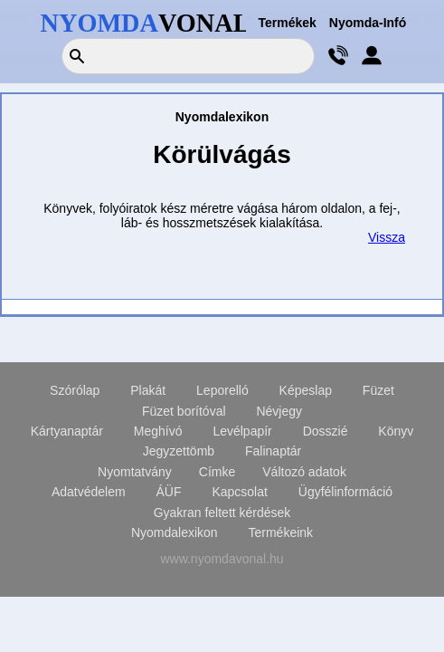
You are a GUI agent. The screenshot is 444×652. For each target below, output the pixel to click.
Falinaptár (273, 451)
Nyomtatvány (135, 472)
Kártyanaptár (67, 431)
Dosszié (325, 431)
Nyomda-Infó (368, 22)
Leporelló (222, 390)
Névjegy (279, 411)
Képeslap (305, 390)
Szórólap (74, 390)
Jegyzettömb (178, 451)
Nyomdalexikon (174, 532)
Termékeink (281, 532)
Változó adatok (304, 472)
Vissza (386, 237)
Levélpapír (242, 431)
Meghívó (158, 431)
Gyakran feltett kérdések (222, 512)
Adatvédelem (89, 491)
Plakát (147, 390)
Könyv (395, 431)
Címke (217, 472)
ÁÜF (169, 491)
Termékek (287, 22)
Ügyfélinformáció (345, 491)
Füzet (378, 390)
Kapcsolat (239, 491)
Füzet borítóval (184, 411)
